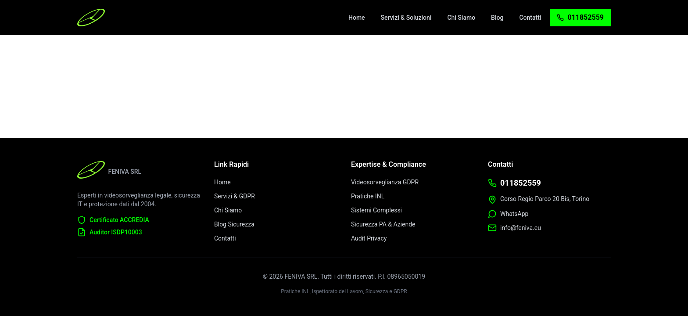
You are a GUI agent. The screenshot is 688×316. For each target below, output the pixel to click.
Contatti (225, 238)
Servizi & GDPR (234, 196)
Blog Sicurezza (234, 224)
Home (222, 182)
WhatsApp (514, 213)
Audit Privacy (369, 238)
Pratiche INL (367, 196)
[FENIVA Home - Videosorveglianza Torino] (91, 17)
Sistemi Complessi (376, 210)
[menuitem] (356, 17)
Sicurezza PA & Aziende (383, 224)
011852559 (520, 182)
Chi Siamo (228, 210)
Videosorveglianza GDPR (385, 182)
